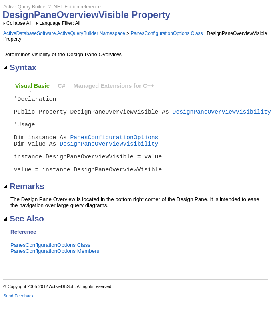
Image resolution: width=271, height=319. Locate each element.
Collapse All (19, 23)
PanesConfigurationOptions (114, 146)
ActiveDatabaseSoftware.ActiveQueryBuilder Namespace (64, 33)
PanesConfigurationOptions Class (167, 33)
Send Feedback (18, 313)
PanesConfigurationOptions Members (54, 269)
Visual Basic (32, 86)
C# (61, 86)
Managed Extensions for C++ (114, 86)
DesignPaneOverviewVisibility (222, 116)
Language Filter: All (59, 23)
